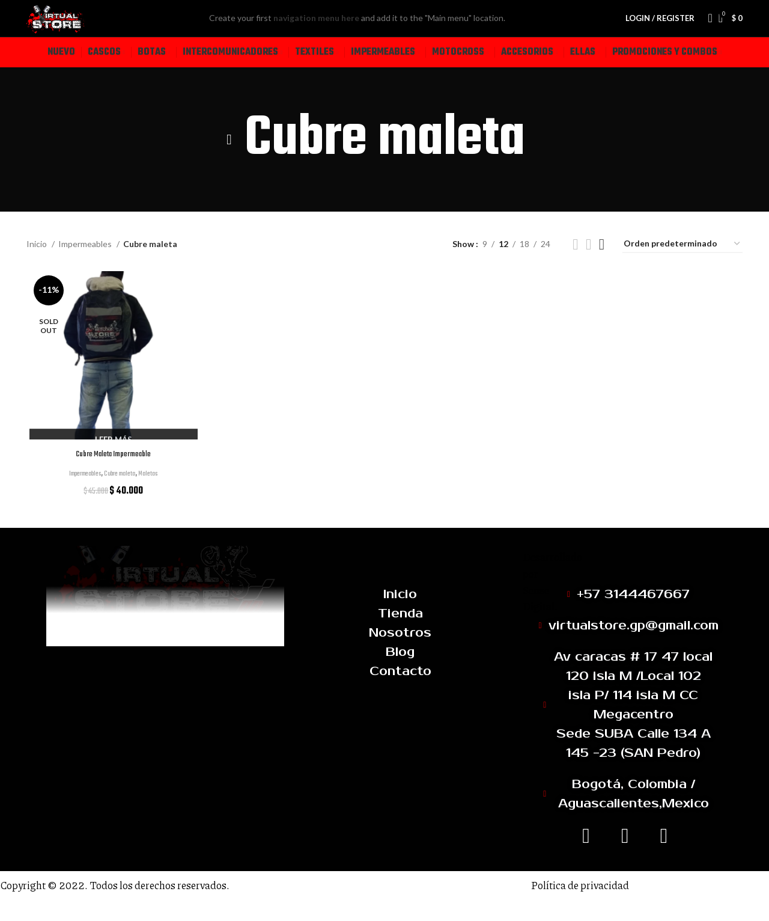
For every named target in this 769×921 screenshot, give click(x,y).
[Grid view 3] (588, 270)
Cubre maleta (121, 501)
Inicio (37, 270)
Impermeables (86, 270)
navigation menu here (343, 31)
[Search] (707, 31)
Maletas (156, 501)
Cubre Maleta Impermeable (112, 481)
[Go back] (229, 165)
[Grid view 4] (601, 270)
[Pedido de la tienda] (682, 270)
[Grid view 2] (575, 270)
